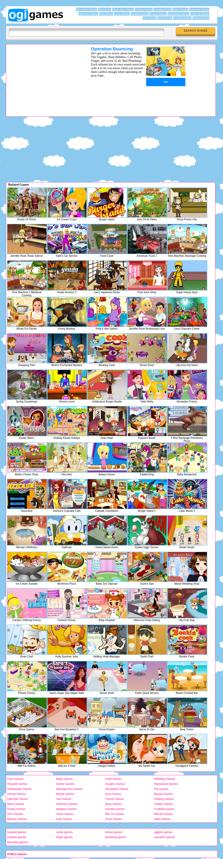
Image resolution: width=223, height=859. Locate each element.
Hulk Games (64, 819)
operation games (164, 837)
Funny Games (121, 13)
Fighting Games (139, 13)
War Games (149, 18)
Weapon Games (66, 809)
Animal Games (16, 794)
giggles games (163, 832)
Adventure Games (199, 9)
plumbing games (115, 837)
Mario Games (15, 804)
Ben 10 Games (114, 814)
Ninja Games (113, 804)
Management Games (69, 789)
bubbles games (16, 837)
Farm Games (15, 778)
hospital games (16, 832)
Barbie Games (65, 794)
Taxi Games (63, 799)
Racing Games (201, 18)
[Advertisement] (42, 77)
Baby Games (64, 778)
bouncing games (17, 842)
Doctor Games (65, 783)
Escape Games (158, 13)
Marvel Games (163, 814)
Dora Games (113, 794)
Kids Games (106, 13)
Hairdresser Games (19, 789)
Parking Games (164, 799)
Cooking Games (143, 9)
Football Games (164, 809)
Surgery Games (115, 783)
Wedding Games (164, 778)
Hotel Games (113, 778)
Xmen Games (64, 814)
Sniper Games (16, 809)
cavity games (64, 832)
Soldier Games (163, 804)
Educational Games (178, 13)
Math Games (162, 819)
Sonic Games (113, 819)
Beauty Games (163, 794)
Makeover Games (88, 13)
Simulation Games (116, 789)
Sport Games (164, 18)
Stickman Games (67, 804)
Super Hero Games (123, 9)
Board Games (180, 9)
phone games (113, 832)
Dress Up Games (200, 13)
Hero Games (15, 814)
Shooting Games (182, 18)
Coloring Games (162, 9)
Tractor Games (114, 799)
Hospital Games (17, 783)
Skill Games (104, 9)
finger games (64, 837)
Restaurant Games (166, 783)
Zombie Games (115, 809)
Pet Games (161, 789)
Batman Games (17, 819)
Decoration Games (86, 9)
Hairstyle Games (17, 799)
